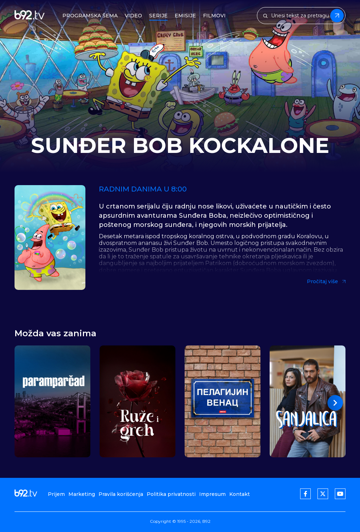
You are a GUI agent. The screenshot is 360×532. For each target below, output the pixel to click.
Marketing (81, 494)
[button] (335, 403)
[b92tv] (30, 15)
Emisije (185, 16)
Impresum (212, 494)
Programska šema (90, 16)
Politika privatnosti (171, 494)
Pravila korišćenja (121, 494)
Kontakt (239, 494)
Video (133, 16)
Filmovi (214, 16)
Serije (158, 16)
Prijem (56, 494)
